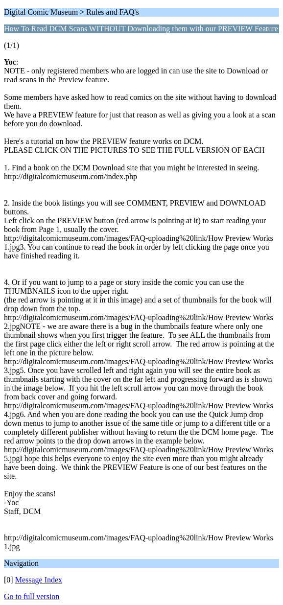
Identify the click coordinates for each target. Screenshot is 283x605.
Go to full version (31, 596)
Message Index (38, 580)
